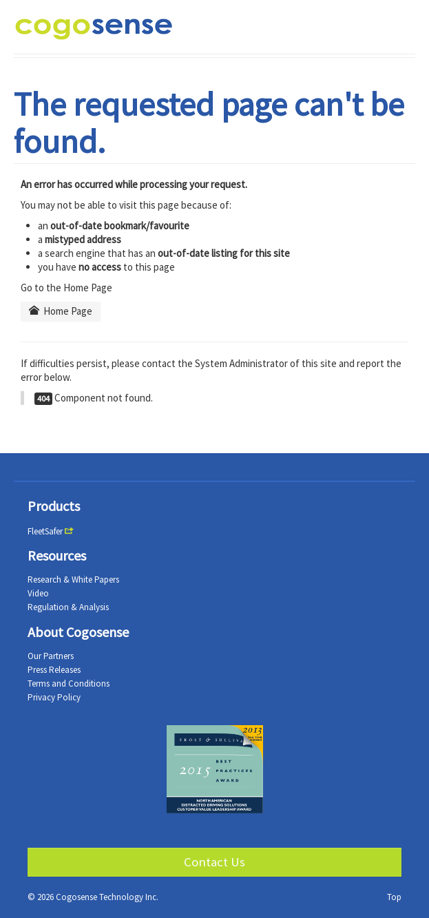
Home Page (60, 310)
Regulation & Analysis (68, 607)
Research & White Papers (73, 579)
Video (38, 593)
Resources (57, 555)
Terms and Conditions (68, 683)
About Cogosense (78, 631)
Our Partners (51, 656)
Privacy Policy (54, 697)
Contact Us (214, 862)
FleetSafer (45, 531)
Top (394, 897)
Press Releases (54, 670)
